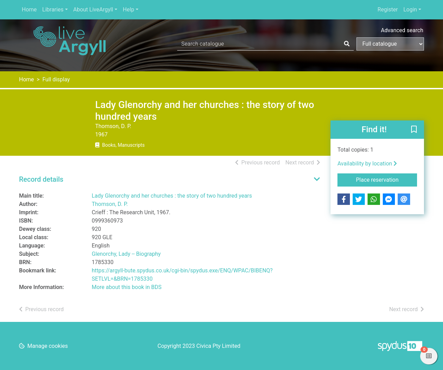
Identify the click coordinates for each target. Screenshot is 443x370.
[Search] (347, 44)
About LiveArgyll (93, 9)
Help (128, 9)
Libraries (52, 9)
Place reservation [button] (386, 179)
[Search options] (390, 44)
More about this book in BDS (127, 287)
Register (388, 9)
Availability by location (367, 163)
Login (410, 9)
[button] (414, 130)
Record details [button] (41, 179)
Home (29, 9)
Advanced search (402, 30)
